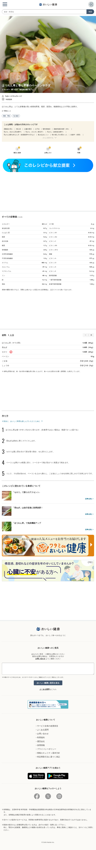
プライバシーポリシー (46, 749)
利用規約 (41, 737)
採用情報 (41, 745)
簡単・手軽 (6, 116)
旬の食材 (16, 116)
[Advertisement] (48, 191)
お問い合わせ (40, 658)
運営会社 (41, 741)
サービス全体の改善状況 (47, 726)
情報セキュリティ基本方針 (48, 753)
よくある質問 (44, 689)
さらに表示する (48, 138)
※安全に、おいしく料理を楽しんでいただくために (21, 421)
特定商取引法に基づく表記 (48, 756)
